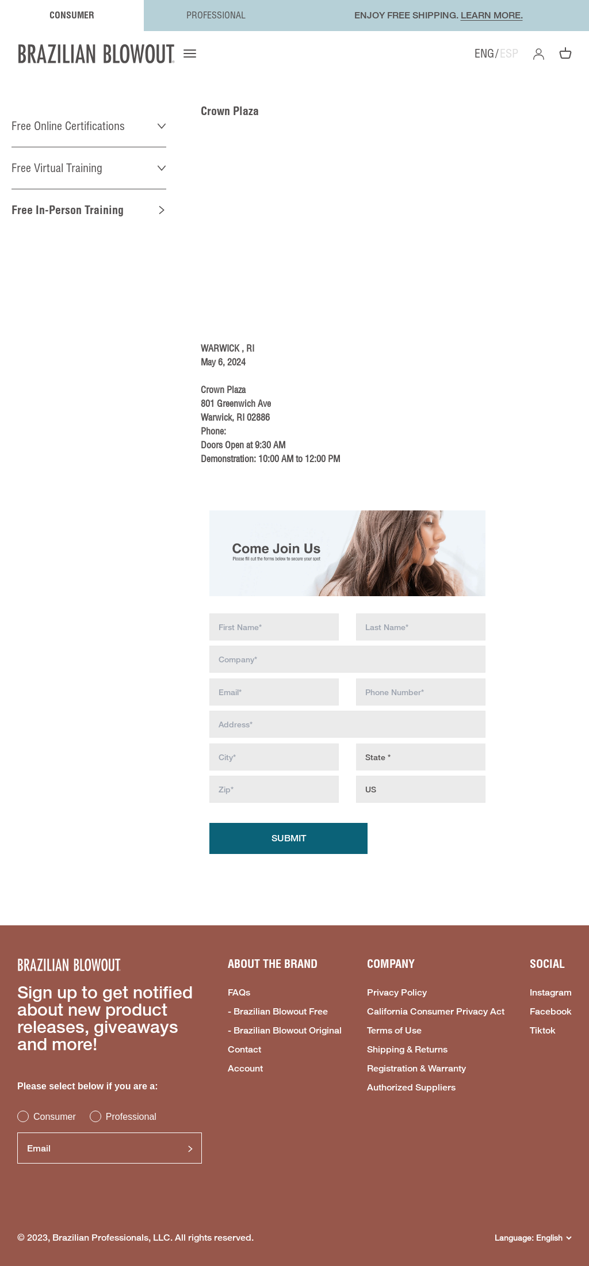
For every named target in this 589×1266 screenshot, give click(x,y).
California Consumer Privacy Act (435, 1011)
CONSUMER (71, 15)
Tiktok (543, 1030)
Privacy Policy (397, 992)
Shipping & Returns (407, 1049)
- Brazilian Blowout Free (278, 1011)
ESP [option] (509, 53)
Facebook (551, 1011)
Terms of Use (394, 1030)
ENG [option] (484, 53)
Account (245, 1068)
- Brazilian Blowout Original (285, 1030)
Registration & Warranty (416, 1068)
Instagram (551, 992)
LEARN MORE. (492, 15)
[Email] (109, 1148)
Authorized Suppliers (411, 1087)
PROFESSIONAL (216, 15)
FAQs (239, 992)
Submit (288, 838)
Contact (244, 1049)
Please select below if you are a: (87, 1086)
